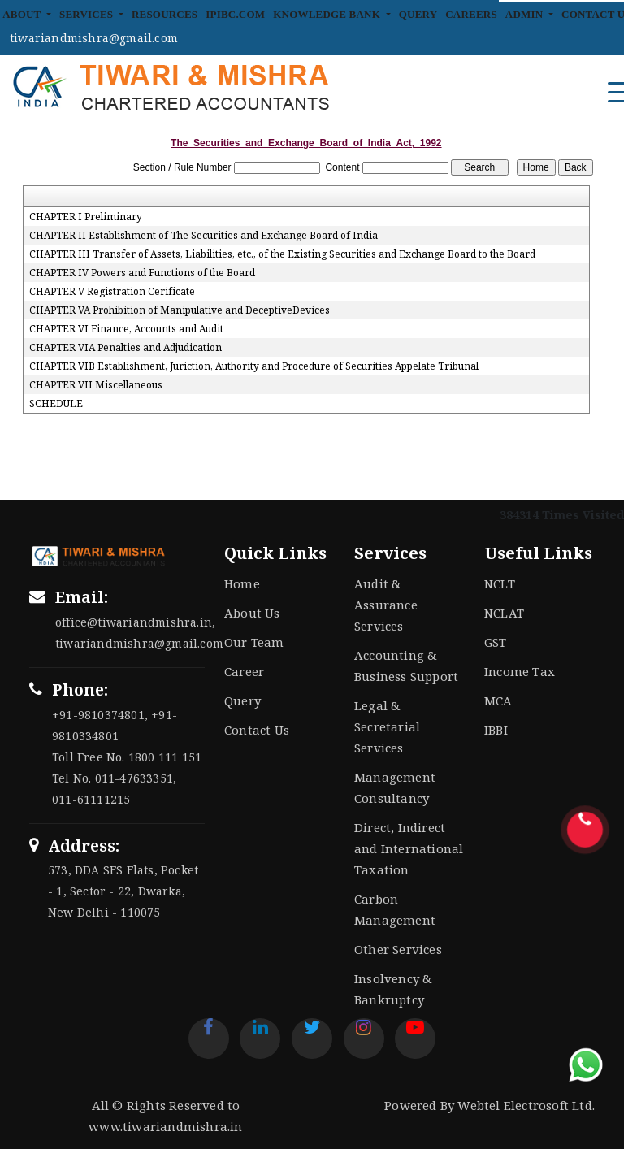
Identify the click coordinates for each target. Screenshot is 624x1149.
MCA (498, 700)
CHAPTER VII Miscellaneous (95, 385)
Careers (471, 14)
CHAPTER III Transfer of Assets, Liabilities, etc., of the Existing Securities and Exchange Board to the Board (282, 254)
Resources (164, 14)
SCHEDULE (56, 403)
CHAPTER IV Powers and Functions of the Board (142, 273)
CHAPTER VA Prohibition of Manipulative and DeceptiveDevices (179, 310)
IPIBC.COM (235, 14)
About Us (252, 613)
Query (418, 14)
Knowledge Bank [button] (328, 14)
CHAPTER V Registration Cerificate (112, 291)
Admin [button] (525, 14)
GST (495, 642)
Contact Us (256, 730)
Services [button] (87, 14)
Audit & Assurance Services (386, 604)
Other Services (398, 949)
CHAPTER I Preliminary (85, 216)
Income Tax (519, 671)
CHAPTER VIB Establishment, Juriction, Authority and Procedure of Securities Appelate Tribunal (254, 366)
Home (242, 583)
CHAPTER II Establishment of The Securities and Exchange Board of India (203, 235)
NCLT (499, 583)
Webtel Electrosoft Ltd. (526, 1105)
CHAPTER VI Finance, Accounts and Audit (126, 329)
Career (244, 671)
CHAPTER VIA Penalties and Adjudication (125, 347)
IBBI (496, 730)
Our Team (254, 642)
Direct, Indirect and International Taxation (408, 848)
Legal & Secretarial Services (387, 726)
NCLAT (504, 613)
